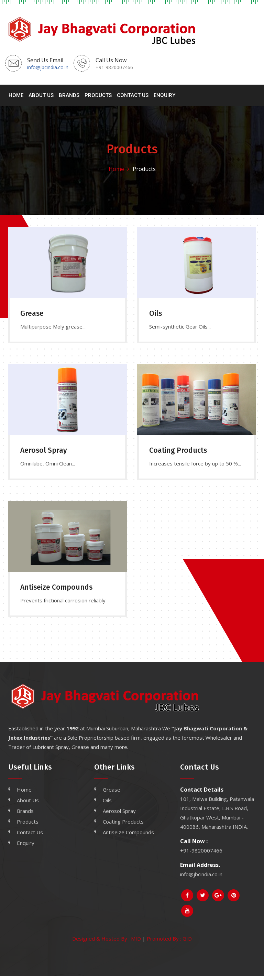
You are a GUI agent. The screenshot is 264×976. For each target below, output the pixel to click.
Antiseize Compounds (128, 832)
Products (98, 95)
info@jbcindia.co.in (47, 67)
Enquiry (164, 95)
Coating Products (123, 821)
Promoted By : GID (169, 938)
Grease (111, 789)
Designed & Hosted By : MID (106, 938)
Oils (107, 800)
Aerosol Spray (119, 810)
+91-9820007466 (201, 850)
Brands (69, 95)
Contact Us (132, 95)
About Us (41, 95)
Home (16, 95)
